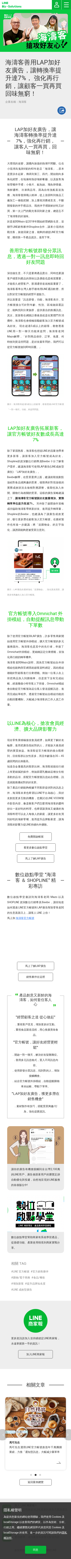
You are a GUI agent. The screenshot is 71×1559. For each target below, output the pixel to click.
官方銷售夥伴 (40, 1271)
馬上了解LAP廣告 (35, 858)
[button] (31, 1475)
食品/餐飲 (39, 1277)
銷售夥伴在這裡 (35, 976)
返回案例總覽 (36, 1482)
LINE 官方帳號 (21, 1271)
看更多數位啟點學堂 (36, 847)
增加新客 (18, 1283)
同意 (35, 1549)
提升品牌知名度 (36, 1283)
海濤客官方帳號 (25, 918)
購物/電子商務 (21, 1277)
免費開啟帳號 (36, 836)
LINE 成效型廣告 (22, 1289)
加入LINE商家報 (35, 1354)
